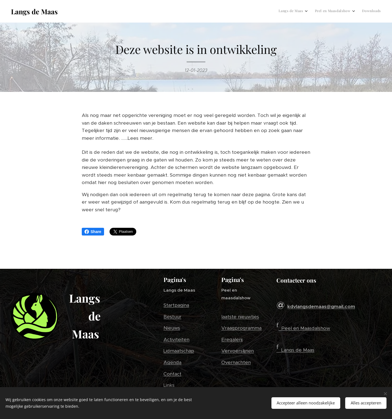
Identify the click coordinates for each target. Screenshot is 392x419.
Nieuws (172, 328)
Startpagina (176, 305)
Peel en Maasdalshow (305, 328)
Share (93, 231)
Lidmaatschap (179, 351)
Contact (172, 374)
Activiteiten (176, 339)
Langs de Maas (297, 350)
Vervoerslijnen (237, 351)
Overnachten (236, 362)
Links (169, 385)
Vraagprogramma (241, 328)
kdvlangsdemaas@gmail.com (321, 306)
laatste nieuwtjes (240, 317)
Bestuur (172, 317)
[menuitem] (360, 11)
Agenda (172, 362)
